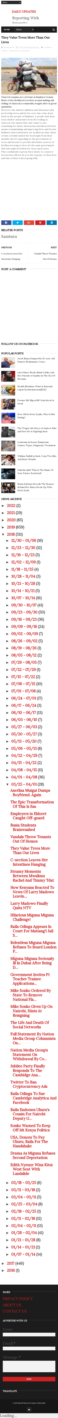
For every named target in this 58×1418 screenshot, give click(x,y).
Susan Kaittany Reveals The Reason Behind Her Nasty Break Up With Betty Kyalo (35, 487)
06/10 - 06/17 (24, 712)
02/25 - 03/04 (24, 1204)
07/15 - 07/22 (23, 676)
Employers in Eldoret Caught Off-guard (28, 816)
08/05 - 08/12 (24, 655)
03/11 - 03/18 (23, 1190)
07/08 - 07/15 (23, 684)
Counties (48, 47)
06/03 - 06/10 (24, 719)
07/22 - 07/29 (24, 669)
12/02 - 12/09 (24, 562)
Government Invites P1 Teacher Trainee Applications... (29, 979)
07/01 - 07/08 (24, 691)
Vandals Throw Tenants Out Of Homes (30, 839)
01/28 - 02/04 (24, 1232)
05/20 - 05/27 (24, 734)
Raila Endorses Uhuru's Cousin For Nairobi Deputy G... (29, 1114)
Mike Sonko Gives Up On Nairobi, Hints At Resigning (31, 1011)
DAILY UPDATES (24, 11)
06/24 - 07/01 (24, 698)
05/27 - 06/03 (24, 727)
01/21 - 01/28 (23, 1240)
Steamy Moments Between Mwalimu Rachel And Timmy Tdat (32, 876)
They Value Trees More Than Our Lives (30, 850)
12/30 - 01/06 (24, 540)
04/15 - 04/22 (24, 762)
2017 (11, 1263)
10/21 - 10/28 (23, 583)
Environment (15, 50)
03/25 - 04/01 (24, 784)
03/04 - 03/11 (24, 1197)
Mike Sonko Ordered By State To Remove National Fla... (30, 995)
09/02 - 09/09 (25, 633)
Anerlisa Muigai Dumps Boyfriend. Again (30, 792)
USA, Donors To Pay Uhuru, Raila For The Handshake (29, 1142)
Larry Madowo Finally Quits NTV (29, 905)
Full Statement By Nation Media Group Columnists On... (33, 1038)
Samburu (26, 50)
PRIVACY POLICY (18, 1298)
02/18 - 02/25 (24, 1211)
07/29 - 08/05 (24, 662)
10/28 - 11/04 (23, 576)
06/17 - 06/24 (24, 705)
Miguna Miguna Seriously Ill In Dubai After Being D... (32, 963)
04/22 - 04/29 (24, 755)
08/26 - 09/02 (24, 641)
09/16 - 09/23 (24, 619)
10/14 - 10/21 (23, 590)
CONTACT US (15, 1311)
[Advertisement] (29, 188)
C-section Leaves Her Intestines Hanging (29, 862)
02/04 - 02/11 (24, 1225)
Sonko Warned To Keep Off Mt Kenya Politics (30, 1128)
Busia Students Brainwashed (23, 827)
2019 (11, 527)
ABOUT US (12, 1305)
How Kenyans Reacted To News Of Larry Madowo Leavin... (32, 892)
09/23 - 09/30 (24, 612)
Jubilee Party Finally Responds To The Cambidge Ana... (27, 1070)
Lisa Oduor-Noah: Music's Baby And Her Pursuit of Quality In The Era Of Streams (36, 375)
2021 (11, 512)
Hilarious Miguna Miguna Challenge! (32, 917)
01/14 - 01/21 (23, 1247)
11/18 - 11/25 (22, 569)
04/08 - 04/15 (24, 770)
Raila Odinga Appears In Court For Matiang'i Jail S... (31, 931)
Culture (5, 50)
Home (7, 29)
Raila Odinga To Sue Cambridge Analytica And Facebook (33, 1098)
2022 (11, 505)
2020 (12, 520)
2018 (11, 534)
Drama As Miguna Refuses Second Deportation (32, 1155)
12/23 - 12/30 (23, 547)
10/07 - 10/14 (23, 598)
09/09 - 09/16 (24, 626)
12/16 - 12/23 (23, 555)
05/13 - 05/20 (24, 741)
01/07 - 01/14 (23, 1254)
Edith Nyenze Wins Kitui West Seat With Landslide (31, 1169)
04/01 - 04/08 (24, 777)
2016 (11, 1270)
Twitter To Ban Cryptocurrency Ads (28, 1084)
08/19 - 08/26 (24, 648)
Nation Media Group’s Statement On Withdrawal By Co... (29, 1054)
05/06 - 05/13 (24, 748)
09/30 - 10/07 (24, 605)
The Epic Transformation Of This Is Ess (32, 804)
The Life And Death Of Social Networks (29, 1024)
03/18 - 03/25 (24, 1182)
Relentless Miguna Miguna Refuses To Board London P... (33, 947)
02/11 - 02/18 (23, 1218)
